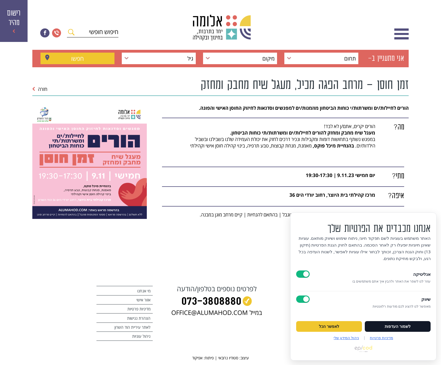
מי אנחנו (143, 291)
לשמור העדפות (398, 326)
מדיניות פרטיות (138, 309)
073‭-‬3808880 (211, 302)
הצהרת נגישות (138, 318)
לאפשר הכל (329, 326)
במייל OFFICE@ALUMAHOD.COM (216, 312)
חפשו (77, 58)
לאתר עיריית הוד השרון (132, 327)
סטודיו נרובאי (228, 357)
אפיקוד (197, 357)
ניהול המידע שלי (346, 337)
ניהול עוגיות (141, 336)
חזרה (39, 89)
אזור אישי (143, 300)
